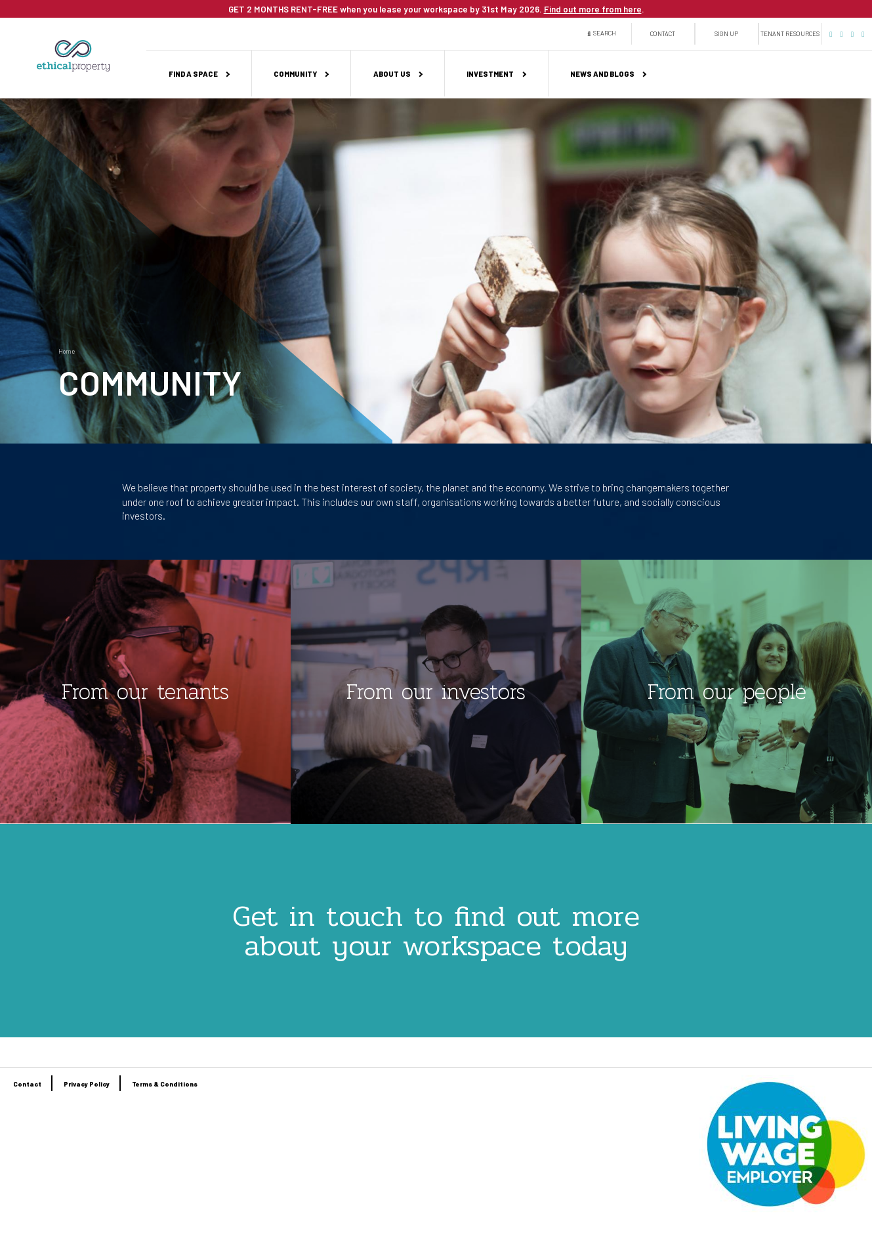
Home (66, 351)
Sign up (726, 33)
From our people (727, 691)
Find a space (193, 74)
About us (392, 74)
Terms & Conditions (164, 1084)
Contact (662, 33)
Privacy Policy (87, 1084)
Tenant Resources (790, 33)
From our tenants (145, 691)
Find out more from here (593, 9)
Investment (490, 74)
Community (295, 74)
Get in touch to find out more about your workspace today (436, 930)
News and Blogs (602, 74)
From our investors (436, 691)
